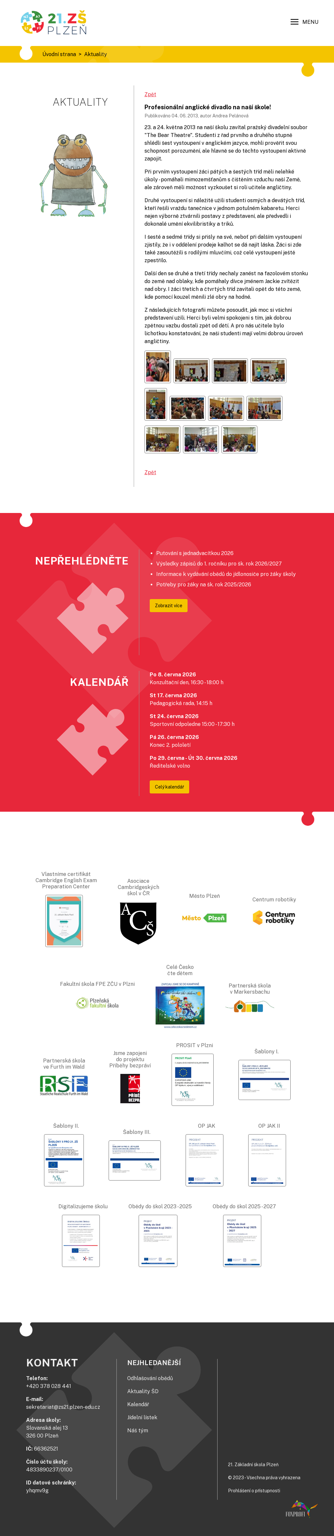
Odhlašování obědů (150, 1378)
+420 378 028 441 (48, 1386)
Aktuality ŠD (143, 1391)
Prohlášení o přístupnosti (254, 1490)
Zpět (150, 94)
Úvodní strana (59, 54)
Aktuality (95, 54)
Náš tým (137, 1430)
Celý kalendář (169, 787)
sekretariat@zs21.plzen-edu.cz (63, 1407)
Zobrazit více (168, 605)
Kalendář (138, 1404)
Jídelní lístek (142, 1417)
